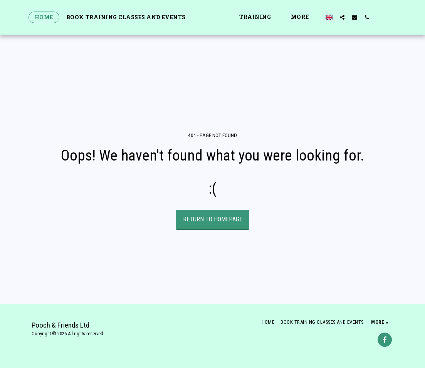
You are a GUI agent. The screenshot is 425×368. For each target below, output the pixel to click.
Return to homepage (212, 219)
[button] (275, 17)
